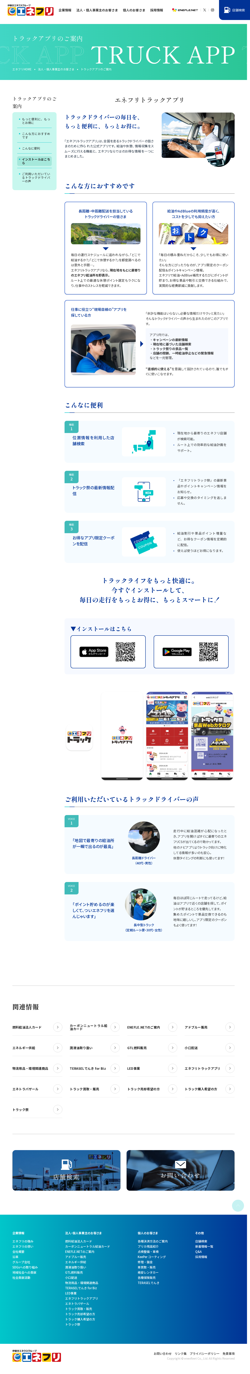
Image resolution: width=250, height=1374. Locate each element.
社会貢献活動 (21, 1277)
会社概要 (18, 1251)
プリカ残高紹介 (148, 1246)
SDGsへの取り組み (25, 1267)
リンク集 (181, 1353)
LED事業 (71, 1293)
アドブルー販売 (75, 1257)
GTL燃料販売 (74, 1272)
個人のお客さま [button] (134, 10)
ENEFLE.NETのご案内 (79, 1251)
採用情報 (156, 10)
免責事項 (229, 1353)
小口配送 (71, 1277)
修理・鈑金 (145, 1262)
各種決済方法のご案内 (153, 1241)
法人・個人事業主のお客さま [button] (97, 10)
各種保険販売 (147, 1277)
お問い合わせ (163, 1353)
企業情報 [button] (65, 10)
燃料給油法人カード (78, 1241)
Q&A (198, 1251)
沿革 (15, 1257)
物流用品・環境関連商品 (81, 1283)
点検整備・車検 (148, 1251)
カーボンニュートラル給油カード (87, 1246)
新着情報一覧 (204, 1246)
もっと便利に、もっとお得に (36, 121)
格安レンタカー (148, 1272)
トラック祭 (72, 1324)
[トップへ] (31, 14)
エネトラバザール (77, 1303)
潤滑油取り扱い (75, 1267)
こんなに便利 (31, 148)
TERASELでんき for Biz (81, 1288)
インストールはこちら (36, 161)
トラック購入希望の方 (80, 1319)
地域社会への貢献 (24, 1272)
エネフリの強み (22, 1241)
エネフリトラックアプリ (81, 1298)
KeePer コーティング (152, 1257)
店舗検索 (201, 1241)
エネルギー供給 (75, 1262)
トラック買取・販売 (78, 1309)
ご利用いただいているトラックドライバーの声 (36, 177)
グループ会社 (21, 1262)
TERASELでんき (148, 1283)
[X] (203, 10)
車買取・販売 (147, 1267)
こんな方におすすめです (36, 135)
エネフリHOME (22, 69)
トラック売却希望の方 (80, 1314)
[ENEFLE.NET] (185, 10)
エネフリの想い (22, 1246)
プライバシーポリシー (205, 1353)
